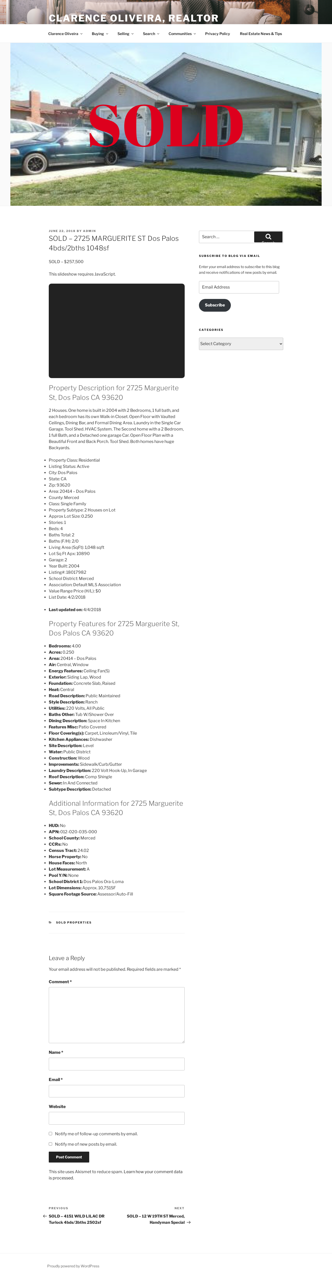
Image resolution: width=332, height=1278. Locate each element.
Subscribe (215, 305)
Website (57, 1106)
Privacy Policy (217, 33)
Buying (100, 33)
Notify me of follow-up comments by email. (96, 1133)
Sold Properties (74, 922)
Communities (183, 33)
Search (151, 33)
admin (89, 231)
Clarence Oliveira (65, 33)
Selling (125, 33)
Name (56, 1052)
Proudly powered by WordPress (73, 1266)
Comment (60, 981)
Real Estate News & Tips (261, 33)
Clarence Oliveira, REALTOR (134, 18)
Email (56, 1079)
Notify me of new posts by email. (86, 1144)
